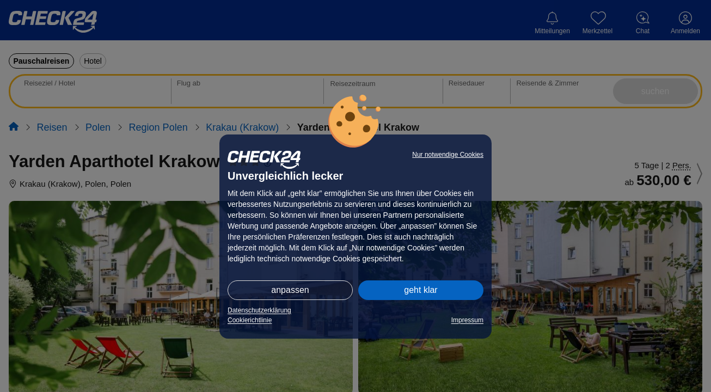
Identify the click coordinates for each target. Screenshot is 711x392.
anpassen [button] (290, 290)
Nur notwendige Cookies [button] (447, 154)
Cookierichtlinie (250, 320)
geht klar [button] (420, 290)
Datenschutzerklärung (259, 310)
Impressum (467, 320)
